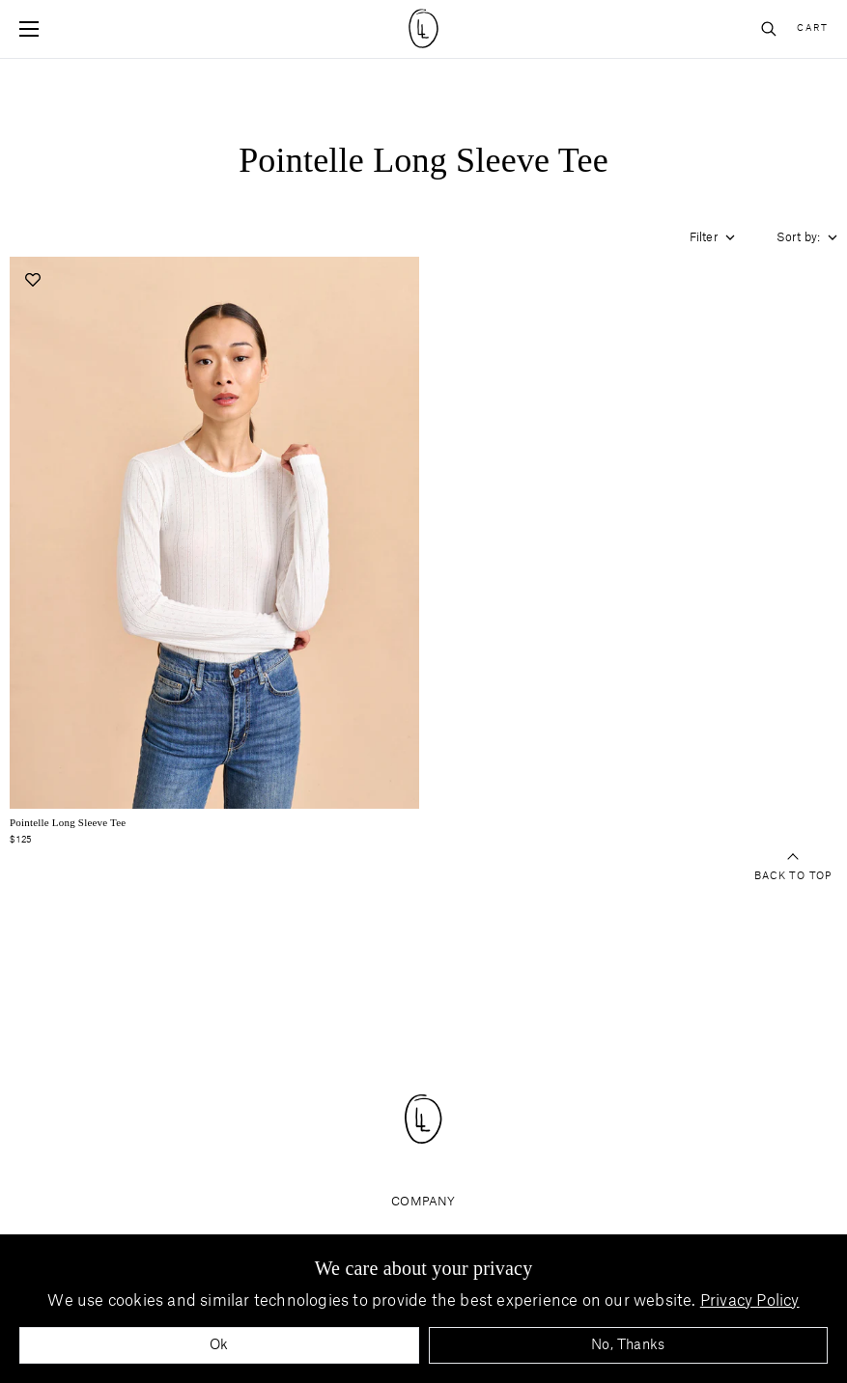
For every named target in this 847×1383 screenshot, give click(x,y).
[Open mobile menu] (29, 29)
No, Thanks (627, 1345)
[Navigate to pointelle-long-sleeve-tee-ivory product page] (214, 533)
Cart (812, 28)
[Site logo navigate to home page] (423, 28)
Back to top (793, 868)
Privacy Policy (750, 1301)
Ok (219, 1345)
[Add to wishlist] (32, 279)
